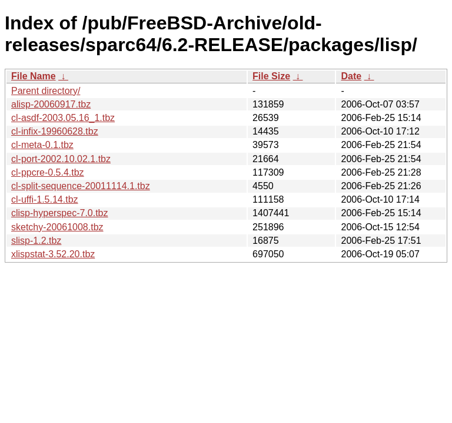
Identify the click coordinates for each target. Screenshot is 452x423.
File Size (271, 76)
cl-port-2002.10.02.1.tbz (61, 159)
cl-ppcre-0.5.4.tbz (47, 172)
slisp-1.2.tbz (36, 241)
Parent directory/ (45, 91)
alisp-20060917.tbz (51, 104)
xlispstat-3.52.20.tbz (53, 254)
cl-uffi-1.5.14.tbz (44, 199)
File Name (33, 76)
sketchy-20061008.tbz (57, 227)
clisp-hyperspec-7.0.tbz (59, 213)
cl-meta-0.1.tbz (42, 145)
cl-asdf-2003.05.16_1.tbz (63, 118)
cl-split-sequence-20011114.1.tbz (80, 186)
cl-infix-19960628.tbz (54, 131)
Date (351, 76)
